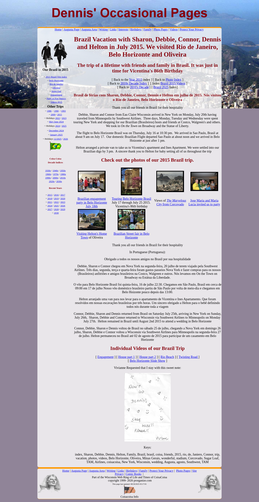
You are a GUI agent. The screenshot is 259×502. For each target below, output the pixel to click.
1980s (63, 174)
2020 (62, 198)
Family (147, 29)
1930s (48, 170)
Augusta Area (89, 29)
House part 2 (147, 357)
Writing (103, 29)
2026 (65, 138)
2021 (49, 202)
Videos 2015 (56, 102)
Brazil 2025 (160, 87)
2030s (59, 181)
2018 (49, 198)
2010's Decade (139, 87)
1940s (55, 170)
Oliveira (56, 87)
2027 (49, 209)
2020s (51, 181)
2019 (56, 198)
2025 (64, 126)
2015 (59, 114)
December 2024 (56, 130)
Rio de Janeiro (56, 84)
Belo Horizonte (56, 80)
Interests (123, 29)
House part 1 (126, 357)
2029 (62, 209)
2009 (53, 114)
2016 (56, 195)
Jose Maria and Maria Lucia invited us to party (204, 202)
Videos (174, 29)
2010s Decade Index (133, 83)
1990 (56, 111)
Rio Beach (167, 357)
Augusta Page (71, 29)
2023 (64, 118)
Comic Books (134, 474)
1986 (49, 111)
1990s (48, 177)
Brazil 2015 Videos (172, 83)
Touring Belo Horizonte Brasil (131, 199)
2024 (57, 126)
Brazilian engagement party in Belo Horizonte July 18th (91, 202)
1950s (63, 170)
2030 (56, 213)
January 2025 (56, 134)
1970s (55, 174)
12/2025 (58, 138)
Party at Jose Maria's (56, 98)
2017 (62, 195)
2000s (55, 177)
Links (113, 29)
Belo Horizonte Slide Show (147, 361)
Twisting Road (188, 357)
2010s (63, 177)
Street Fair (56, 91)
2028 (56, 209)
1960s (48, 174)
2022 (57, 118)
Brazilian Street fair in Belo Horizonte (131, 235)
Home (58, 29)
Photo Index (173, 79)
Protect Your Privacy (192, 29)
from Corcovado (171, 202)
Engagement (56, 95)
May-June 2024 (56, 121)
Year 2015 (135, 79)
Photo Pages (161, 29)
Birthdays (135, 29)
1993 (63, 111)
